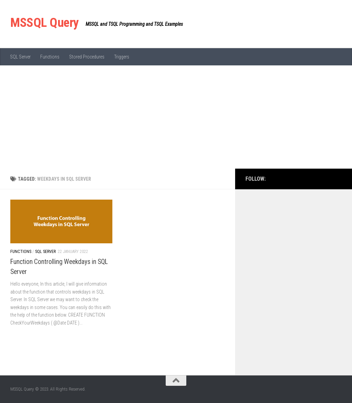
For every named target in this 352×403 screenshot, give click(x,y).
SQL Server (20, 57)
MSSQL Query (44, 22)
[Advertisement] (176, 117)
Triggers (121, 57)
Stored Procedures (86, 57)
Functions (49, 57)
